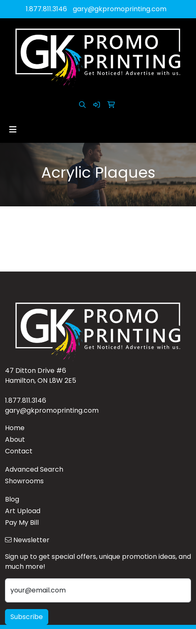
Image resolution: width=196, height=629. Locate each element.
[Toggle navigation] (13, 129)
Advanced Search (34, 469)
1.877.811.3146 (46, 9)
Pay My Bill (22, 522)
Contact (18, 451)
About (15, 439)
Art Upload (22, 511)
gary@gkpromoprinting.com (119, 9)
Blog (12, 499)
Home (15, 428)
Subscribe (26, 617)
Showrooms (24, 481)
